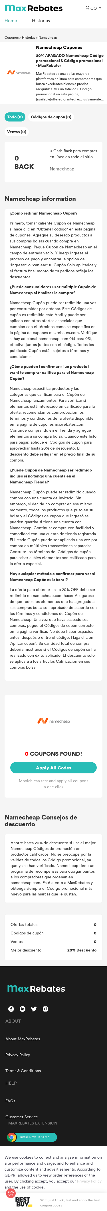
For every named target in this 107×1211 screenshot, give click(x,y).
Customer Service (21, 1116)
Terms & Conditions (23, 1070)
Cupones (12, 37)
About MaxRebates (22, 1038)
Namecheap (48, 37)
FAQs (10, 1100)
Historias (28, 37)
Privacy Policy (17, 1054)
